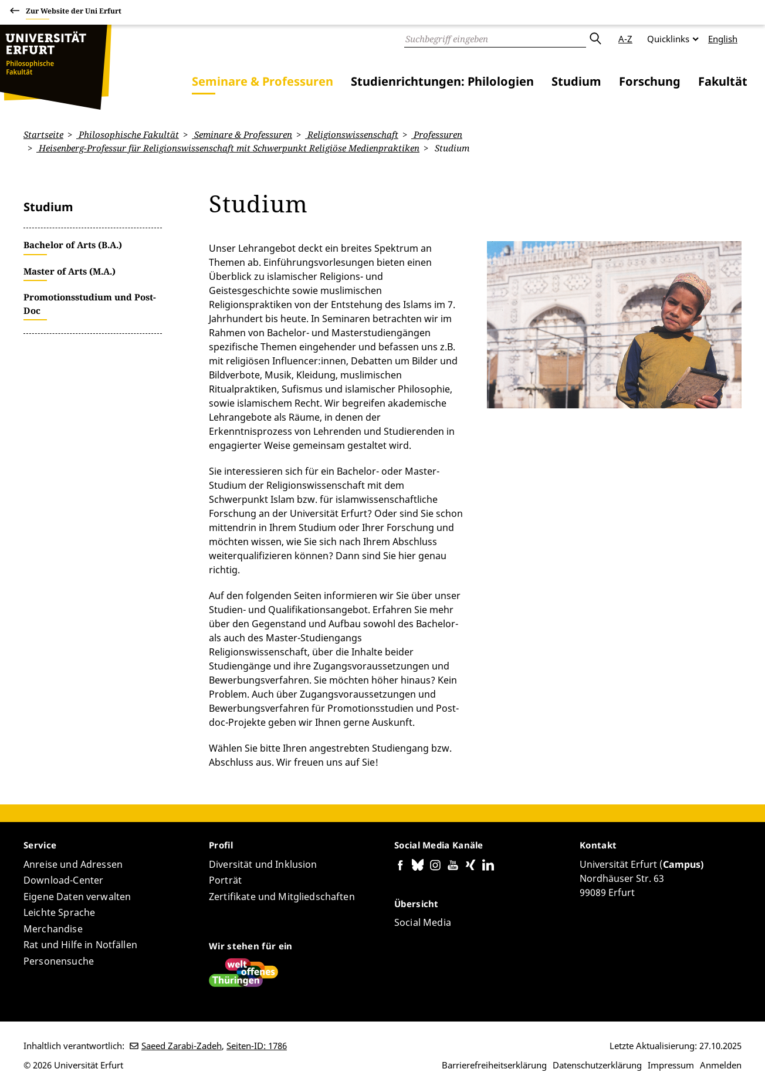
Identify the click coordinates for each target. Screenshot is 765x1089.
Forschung (650, 81)
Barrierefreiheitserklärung (494, 1065)
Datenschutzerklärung (597, 1065)
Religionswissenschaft (351, 134)
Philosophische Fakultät (127, 134)
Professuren (436, 134)
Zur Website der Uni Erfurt (73, 12)
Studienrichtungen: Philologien (442, 81)
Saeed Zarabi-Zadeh (181, 1045)
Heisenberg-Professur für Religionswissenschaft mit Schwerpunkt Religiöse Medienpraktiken (227, 148)
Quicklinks (668, 39)
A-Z (625, 39)
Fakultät (722, 81)
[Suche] (495, 39)
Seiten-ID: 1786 (256, 1045)
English (722, 39)
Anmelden (721, 1065)
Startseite (43, 134)
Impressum (671, 1065)
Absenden (595, 39)
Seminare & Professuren (262, 81)
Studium (576, 81)
